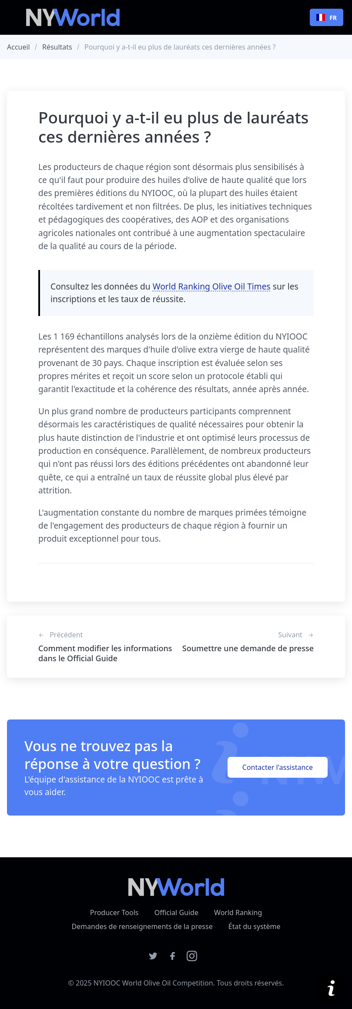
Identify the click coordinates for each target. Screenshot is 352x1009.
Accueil (18, 47)
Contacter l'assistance (277, 767)
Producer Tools (114, 912)
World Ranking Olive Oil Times (212, 286)
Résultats (57, 47)
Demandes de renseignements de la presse (141, 926)
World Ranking (238, 912)
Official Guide (176, 912)
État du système (254, 926)
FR (326, 17)
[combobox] (326, 17)
